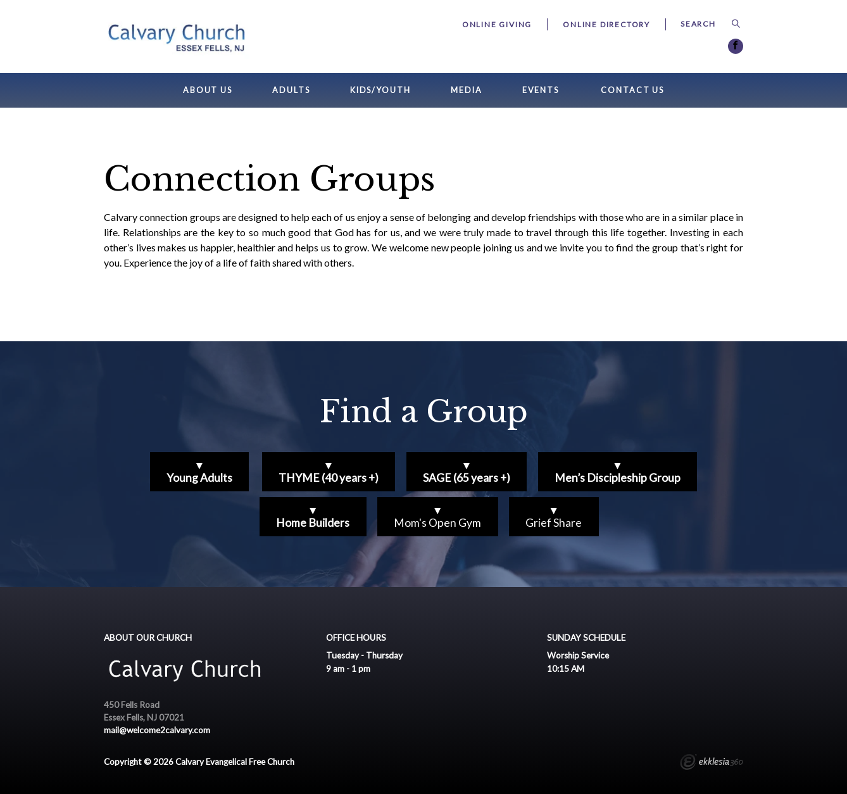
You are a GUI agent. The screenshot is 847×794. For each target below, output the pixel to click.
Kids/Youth (380, 90)
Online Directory (606, 24)
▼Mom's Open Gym (437, 516)
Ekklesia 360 (711, 763)
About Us (207, 90)
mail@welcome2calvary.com (157, 730)
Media (466, 90)
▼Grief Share (553, 516)
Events (540, 90)
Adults (291, 90)
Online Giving (497, 24)
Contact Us (632, 90)
